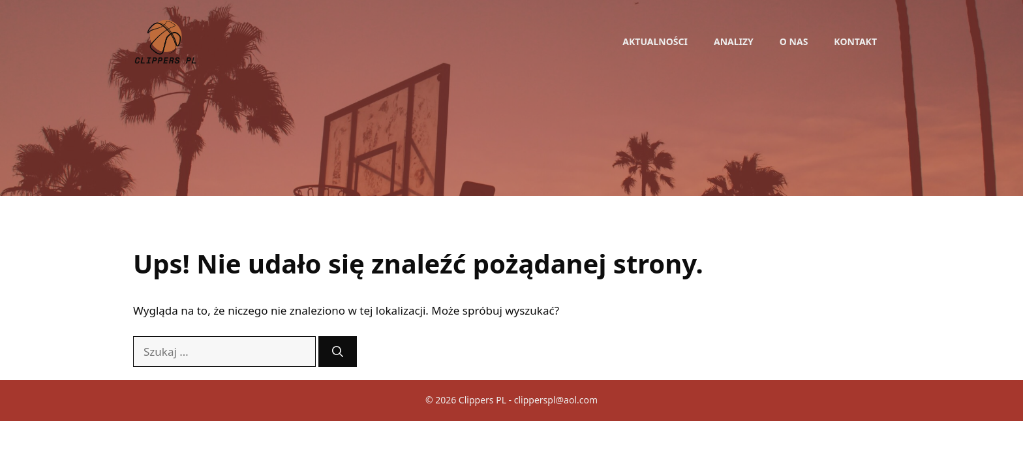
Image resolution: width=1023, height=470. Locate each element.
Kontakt (855, 41)
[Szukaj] (337, 352)
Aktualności (655, 41)
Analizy (734, 41)
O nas (794, 41)
